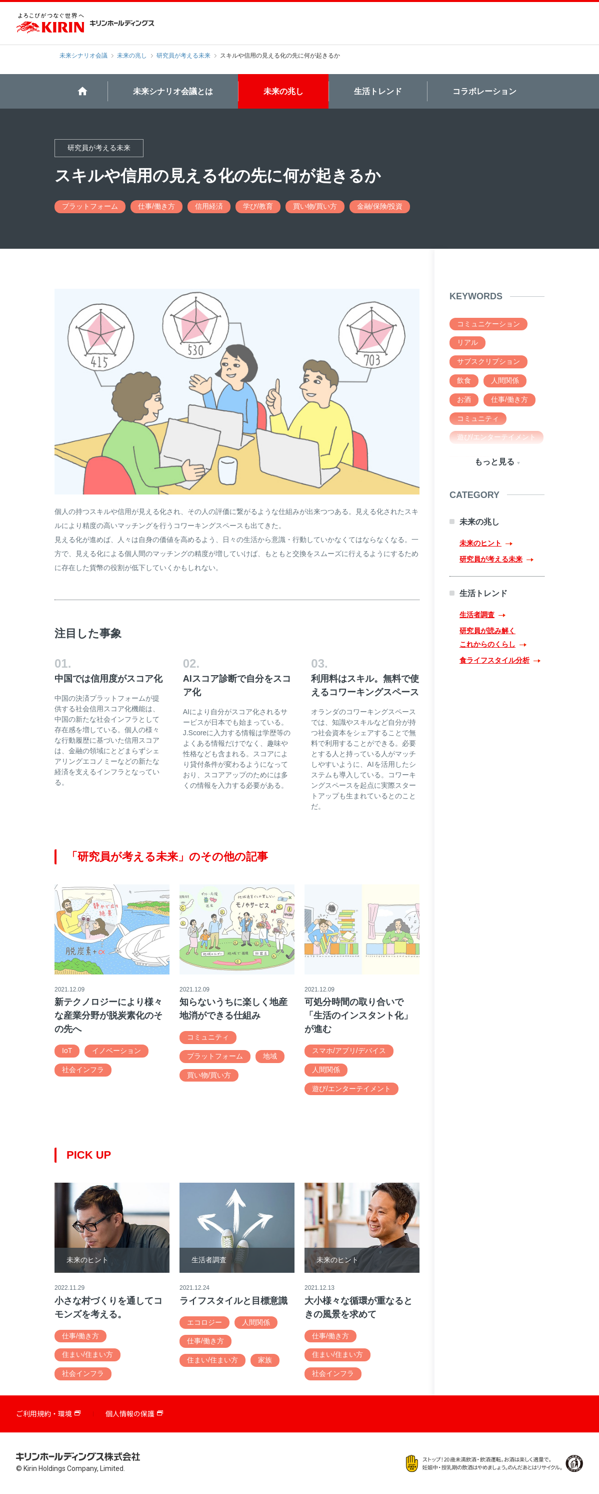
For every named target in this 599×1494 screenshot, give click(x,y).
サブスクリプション (488, 361)
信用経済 (209, 206)
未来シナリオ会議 (84, 55)
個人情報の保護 (130, 1414)
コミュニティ (208, 1037)
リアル (467, 342)
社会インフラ (83, 1070)
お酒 (464, 399)
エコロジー (204, 1322)
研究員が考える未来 (183, 55)
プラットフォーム (90, 206)
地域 (270, 1056)
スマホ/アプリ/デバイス (349, 1051)
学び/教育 (258, 206)
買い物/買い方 (315, 206)
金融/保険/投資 (380, 206)
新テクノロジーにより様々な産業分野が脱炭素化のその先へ (108, 1015)
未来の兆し (132, 55)
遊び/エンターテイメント (351, 1089)
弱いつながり (478, 456)
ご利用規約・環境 (44, 1414)
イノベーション (116, 1051)
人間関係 (326, 1070)
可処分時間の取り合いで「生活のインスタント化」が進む (358, 1015)
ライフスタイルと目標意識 (234, 1301)
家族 (265, 1360)
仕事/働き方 (156, 206)
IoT (67, 1051)
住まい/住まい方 (87, 1354)
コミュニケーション (488, 324)
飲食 (464, 380)
